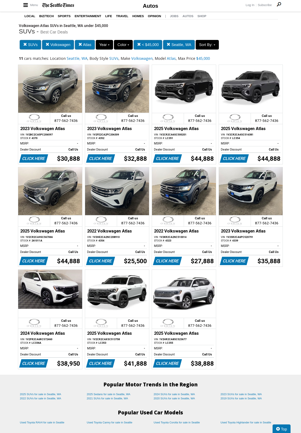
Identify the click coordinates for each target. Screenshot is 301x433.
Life (108, 16)
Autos (150, 6)
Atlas (84, 44)
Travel (122, 16)
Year (104, 45)
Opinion (154, 16)
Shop (201, 16)
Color (123, 45)
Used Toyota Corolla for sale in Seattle (177, 422)
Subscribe (265, 5)
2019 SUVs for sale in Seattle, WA (241, 398)
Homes (138, 16)
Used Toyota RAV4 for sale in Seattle (42, 422)
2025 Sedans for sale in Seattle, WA (108, 394)
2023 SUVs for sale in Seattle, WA (241, 394)
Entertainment (88, 16)
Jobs (174, 16)
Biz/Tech (46, 16)
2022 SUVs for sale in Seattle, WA (40, 398)
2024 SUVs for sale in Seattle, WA (174, 394)
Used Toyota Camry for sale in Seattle (109, 422)
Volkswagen (58, 44)
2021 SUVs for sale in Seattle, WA (107, 398)
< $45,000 (148, 44)
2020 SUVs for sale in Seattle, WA (174, 398)
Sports (64, 16)
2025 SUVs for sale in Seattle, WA (40, 394)
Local (29, 16)
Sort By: (207, 45)
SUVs (30, 44)
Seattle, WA (179, 44)
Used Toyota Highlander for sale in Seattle (246, 422)
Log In (250, 5)
